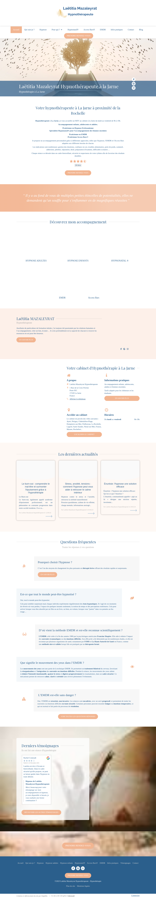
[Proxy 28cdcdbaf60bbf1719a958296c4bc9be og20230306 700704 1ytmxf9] (78, 470)
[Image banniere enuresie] (120, 470)
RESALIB (71, 896)
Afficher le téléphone (78, 399)
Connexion (135, 895)
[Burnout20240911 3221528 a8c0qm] (35, 470)
